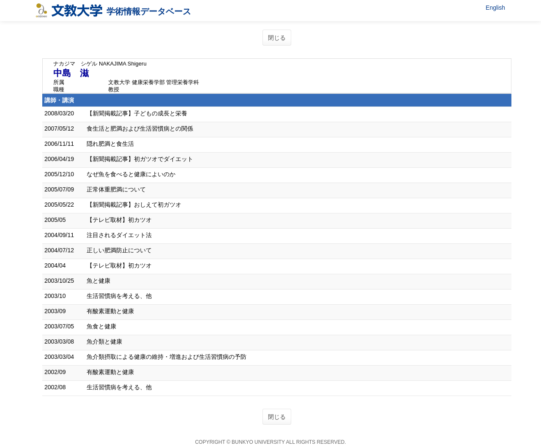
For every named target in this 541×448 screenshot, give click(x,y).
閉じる (277, 37)
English (495, 7)
